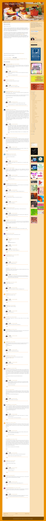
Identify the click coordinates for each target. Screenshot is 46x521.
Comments (33, 145)
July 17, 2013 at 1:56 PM (12, 341)
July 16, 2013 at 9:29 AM (16, 91)
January (33, 129)
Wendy (7, 207)
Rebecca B (7, 305)
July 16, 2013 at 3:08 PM (11, 233)
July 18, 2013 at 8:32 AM (14, 467)
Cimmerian (25, 518)
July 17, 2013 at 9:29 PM (13, 404)
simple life (18, 59)
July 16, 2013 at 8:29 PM (14, 287)
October (33, 97)
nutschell (7, 341)
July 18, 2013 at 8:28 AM (14, 414)
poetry (9, 59)
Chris (6, 389)
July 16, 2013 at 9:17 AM (11, 79)
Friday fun (33, 109)
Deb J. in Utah (8, 404)
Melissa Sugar (8, 368)
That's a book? (34, 105)
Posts (32, 144)
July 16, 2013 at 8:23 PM (14, 213)
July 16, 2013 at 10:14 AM (14, 71)
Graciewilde (7, 109)
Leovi (6, 79)
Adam (6, 233)
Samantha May (8, 329)
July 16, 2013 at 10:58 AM (13, 183)
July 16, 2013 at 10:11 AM (13, 137)
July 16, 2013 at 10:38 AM (14, 175)
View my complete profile (34, 42)
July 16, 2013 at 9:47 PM (13, 293)
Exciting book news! (34, 122)
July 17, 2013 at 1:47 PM (13, 329)
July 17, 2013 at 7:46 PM (13, 368)
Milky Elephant (22, 53)
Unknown (7, 422)
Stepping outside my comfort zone (36, 100)
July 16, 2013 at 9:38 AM (12, 109)
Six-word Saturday (34, 108)
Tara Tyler (7, 460)
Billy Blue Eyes (8, 137)
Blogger (32, 518)
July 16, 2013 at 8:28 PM (14, 274)
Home (16, 513)
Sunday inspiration (34, 101)
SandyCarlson (8, 293)
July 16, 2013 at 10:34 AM (14, 161)
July (33, 99)
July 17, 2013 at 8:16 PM (14, 380)
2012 (32, 130)
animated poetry (8, 58)
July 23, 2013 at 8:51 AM (14, 494)
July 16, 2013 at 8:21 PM (14, 201)
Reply (7, 88)
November (33, 96)
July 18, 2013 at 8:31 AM (14, 430)
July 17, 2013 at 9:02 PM (11, 389)
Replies (8, 69)
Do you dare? (34, 106)
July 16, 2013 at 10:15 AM (14, 85)
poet (7, 59)
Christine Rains (8, 282)
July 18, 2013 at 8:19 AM (12, 460)
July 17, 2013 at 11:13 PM (12, 422)
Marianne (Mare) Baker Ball (9, 487)
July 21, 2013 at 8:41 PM (11, 475)
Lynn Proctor (7, 183)
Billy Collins (22, 34)
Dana (7, 57)
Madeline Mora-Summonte (9, 91)
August (33, 98)
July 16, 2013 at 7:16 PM (13, 282)
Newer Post (6, 513)
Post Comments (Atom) (10, 515)
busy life (15, 58)
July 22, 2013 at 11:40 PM (17, 487)
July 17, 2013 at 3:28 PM (14, 299)
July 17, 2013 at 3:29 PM (14, 323)
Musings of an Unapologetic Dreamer (21, 58)
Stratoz (7, 475)
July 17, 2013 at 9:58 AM (12, 305)
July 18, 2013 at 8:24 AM (14, 398)
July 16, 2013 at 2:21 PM (11, 207)
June (33, 123)
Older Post (27, 513)
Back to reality (34, 117)
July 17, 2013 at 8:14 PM (14, 362)
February (33, 128)
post (4, 33)
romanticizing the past (13, 59)
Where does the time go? (35, 116)
